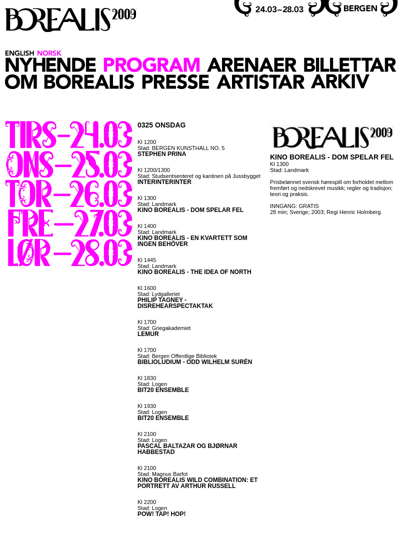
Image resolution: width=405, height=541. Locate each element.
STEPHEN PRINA (162, 154)
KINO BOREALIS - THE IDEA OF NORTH (195, 272)
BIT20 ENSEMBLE (163, 390)
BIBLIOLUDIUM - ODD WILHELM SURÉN (195, 362)
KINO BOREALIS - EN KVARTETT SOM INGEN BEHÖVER (193, 241)
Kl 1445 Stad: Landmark (157, 263)
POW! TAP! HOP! (162, 514)
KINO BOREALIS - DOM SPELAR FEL (191, 210)
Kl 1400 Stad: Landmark (157, 229)
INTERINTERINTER (165, 182)
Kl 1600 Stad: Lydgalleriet (159, 291)
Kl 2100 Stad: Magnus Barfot (163, 471)
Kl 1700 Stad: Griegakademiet (164, 325)
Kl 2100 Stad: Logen (152, 437)
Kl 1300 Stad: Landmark (157, 201)
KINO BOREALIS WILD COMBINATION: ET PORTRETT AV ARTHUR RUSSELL (198, 483)
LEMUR (148, 334)
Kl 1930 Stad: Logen (152, 409)
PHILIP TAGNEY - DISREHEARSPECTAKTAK (175, 303)
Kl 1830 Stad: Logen (152, 381)
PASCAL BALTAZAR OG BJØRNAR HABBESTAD (188, 449)
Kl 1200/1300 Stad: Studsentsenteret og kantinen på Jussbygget (199, 173)
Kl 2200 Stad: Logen (152, 505)
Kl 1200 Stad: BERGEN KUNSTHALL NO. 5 (181, 145)
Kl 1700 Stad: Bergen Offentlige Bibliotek (177, 353)
